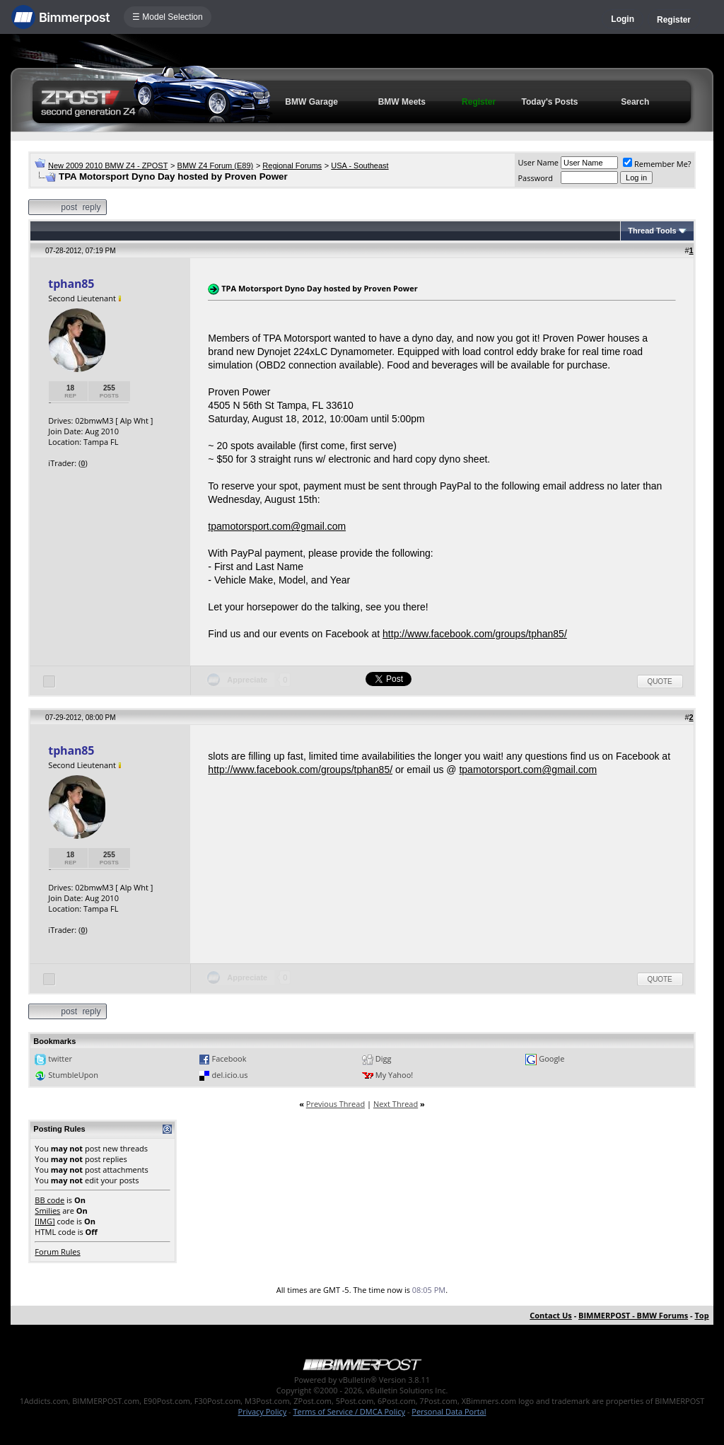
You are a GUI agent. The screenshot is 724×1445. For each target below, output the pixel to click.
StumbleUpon (73, 1074)
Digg (383, 1058)
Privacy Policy (262, 1411)
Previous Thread (335, 1103)
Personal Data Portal (448, 1411)
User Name (538, 162)
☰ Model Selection (167, 17)
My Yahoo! (394, 1074)
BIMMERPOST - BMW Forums (633, 1315)
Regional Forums (292, 165)
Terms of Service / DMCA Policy (349, 1411)
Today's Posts (550, 102)
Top (701, 1315)
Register (674, 20)
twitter (60, 1058)
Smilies (47, 1210)
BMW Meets (402, 102)
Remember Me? (657, 163)
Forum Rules (57, 1251)
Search (635, 102)
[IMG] (44, 1221)
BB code (49, 1200)
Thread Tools (652, 230)
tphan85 (71, 283)
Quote (660, 681)
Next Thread (395, 1103)
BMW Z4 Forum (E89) (215, 165)
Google (551, 1058)
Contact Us (551, 1315)
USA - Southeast (359, 165)
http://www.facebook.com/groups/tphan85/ (475, 633)
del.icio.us (230, 1074)
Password (535, 178)
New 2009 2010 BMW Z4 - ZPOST (108, 165)
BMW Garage (311, 102)
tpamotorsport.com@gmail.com (277, 526)
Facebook (229, 1058)
